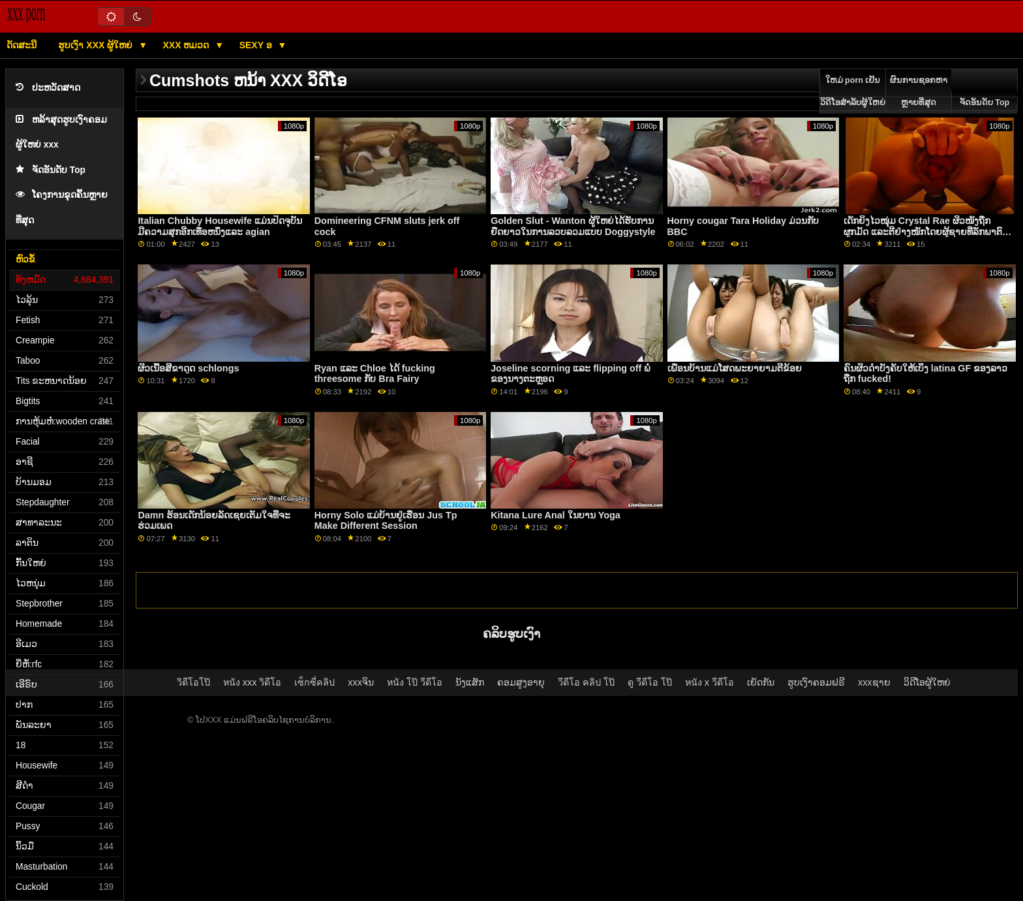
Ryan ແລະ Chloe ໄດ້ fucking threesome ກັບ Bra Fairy (374, 374)
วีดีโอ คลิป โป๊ (586, 682)
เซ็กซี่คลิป (314, 682)
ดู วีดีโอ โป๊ (650, 682)
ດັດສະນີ (22, 45)
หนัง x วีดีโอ (709, 682)
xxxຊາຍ (874, 682)
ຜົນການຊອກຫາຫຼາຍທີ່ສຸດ (918, 91)
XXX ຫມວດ (187, 45)
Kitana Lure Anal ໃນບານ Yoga (555, 515)
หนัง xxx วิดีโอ (252, 682)
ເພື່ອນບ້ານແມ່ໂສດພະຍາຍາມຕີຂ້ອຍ (734, 368)
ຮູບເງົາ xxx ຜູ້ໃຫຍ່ (96, 45)
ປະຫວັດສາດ (48, 88)
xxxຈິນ (361, 682)
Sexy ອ (257, 45)
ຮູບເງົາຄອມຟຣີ (816, 682)
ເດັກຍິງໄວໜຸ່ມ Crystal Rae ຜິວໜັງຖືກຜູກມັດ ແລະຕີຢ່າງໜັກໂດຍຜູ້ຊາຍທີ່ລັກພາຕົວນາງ (926, 231)
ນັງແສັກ (469, 682)
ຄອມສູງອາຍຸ (521, 682)
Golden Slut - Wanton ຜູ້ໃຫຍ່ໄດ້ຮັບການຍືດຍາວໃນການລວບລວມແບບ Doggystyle (573, 226)
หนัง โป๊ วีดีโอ (414, 682)
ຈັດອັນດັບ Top (50, 170)
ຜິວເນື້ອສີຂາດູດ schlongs (188, 368)
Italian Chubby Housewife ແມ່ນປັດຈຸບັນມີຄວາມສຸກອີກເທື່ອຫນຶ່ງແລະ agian (220, 226)
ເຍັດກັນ (760, 682)
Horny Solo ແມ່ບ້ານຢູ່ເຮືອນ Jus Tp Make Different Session (385, 520)
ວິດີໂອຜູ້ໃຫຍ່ (927, 682)
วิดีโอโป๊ (193, 682)
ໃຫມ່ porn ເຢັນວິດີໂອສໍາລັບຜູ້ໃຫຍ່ (852, 91)
